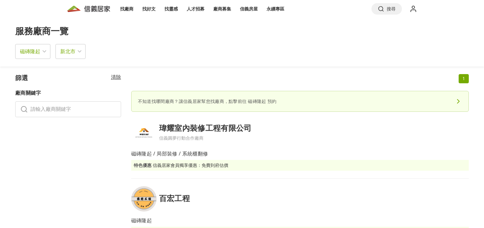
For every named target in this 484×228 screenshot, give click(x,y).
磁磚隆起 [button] (30, 51)
